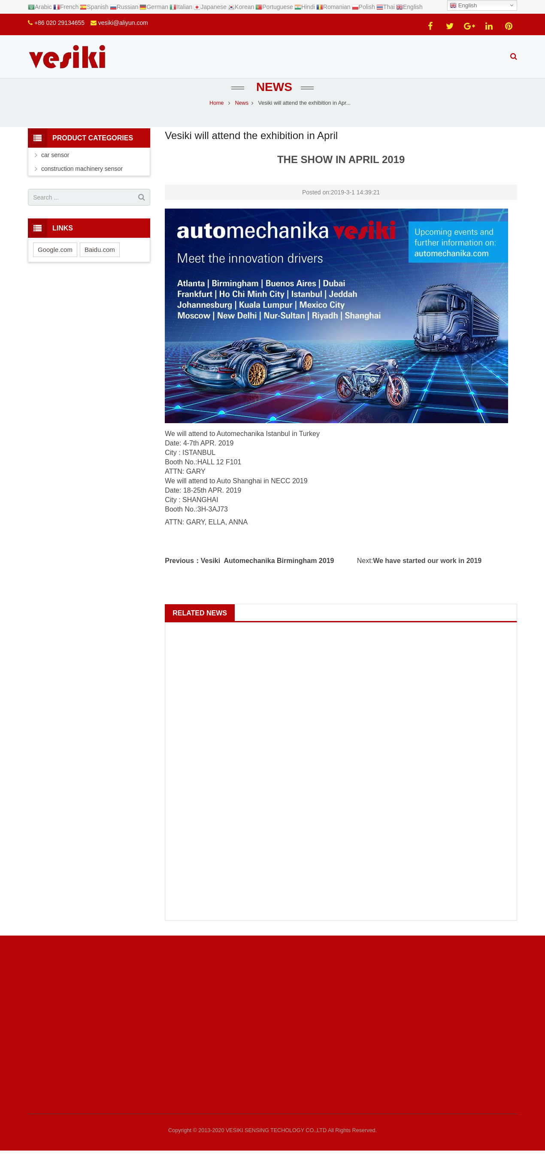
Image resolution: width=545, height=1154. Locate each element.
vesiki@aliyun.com (123, 22)
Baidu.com (100, 249)
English (463, 5)
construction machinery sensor (82, 168)
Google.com (55, 249)
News (272, 87)
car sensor (55, 154)
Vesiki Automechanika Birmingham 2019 (267, 560)
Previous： (183, 560)
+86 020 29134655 (59, 22)
